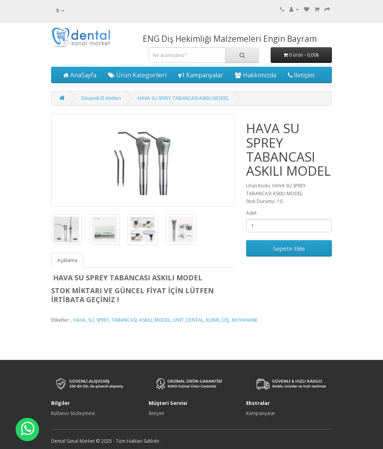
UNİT (178, 320)
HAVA (79, 320)
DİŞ (225, 320)
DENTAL (195, 320)
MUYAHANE (244, 320)
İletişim (301, 75)
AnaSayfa (79, 75)
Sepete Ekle (289, 248)
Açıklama (67, 260)
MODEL (162, 320)
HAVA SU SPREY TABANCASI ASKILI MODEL (183, 98)
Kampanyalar (200, 75)
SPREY (102, 320)
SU (91, 320)
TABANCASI (124, 320)
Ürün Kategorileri (137, 75)
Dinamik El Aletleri (101, 98)
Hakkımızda (255, 75)
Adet (251, 213)
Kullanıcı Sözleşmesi (73, 413)
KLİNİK (213, 320)
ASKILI (145, 320)
